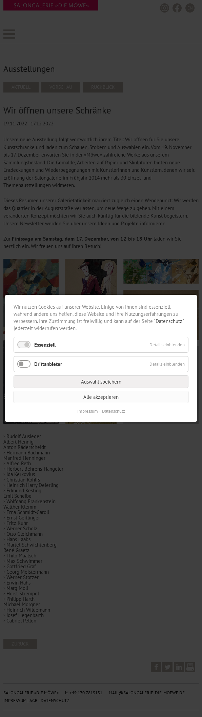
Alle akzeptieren (101, 397)
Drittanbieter (48, 364)
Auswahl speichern (101, 382)
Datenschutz (169, 321)
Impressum (87, 411)
